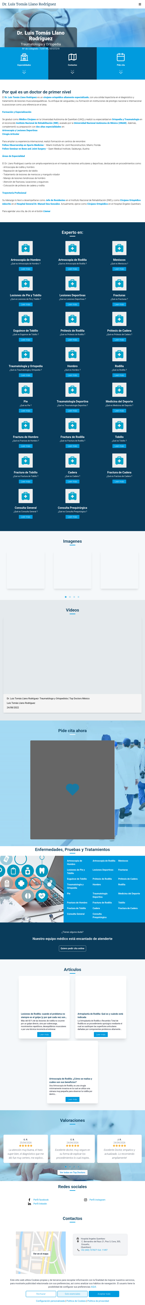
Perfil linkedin (40, 1203)
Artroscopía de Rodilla (104, 860)
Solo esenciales (72, 1294)
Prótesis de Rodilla (102, 879)
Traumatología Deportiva (100, 895)
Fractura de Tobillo (76, 908)
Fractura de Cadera (127, 908)
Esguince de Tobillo (77, 879)
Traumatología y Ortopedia (75, 886)
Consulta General (75, 914)
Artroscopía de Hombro (74, 862)
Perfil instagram (97, 1199)
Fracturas (123, 869)
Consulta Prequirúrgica (99, 916)
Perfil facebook (41, 1199)
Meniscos (123, 860)
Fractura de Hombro (77, 902)
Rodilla (121, 884)
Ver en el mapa (40, 1253)
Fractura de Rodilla (102, 902)
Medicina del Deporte (129, 893)
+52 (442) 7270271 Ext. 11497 (94, 1250)
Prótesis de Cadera (127, 879)
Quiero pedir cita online (72, 948)
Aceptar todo (104, 1294)
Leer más (25, 269)
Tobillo (121, 902)
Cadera (96, 908)
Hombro (97, 884)
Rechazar (41, 1294)
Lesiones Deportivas (103, 869)
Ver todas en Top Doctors (72, 1172)
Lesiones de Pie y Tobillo (76, 871)
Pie (68, 893)
